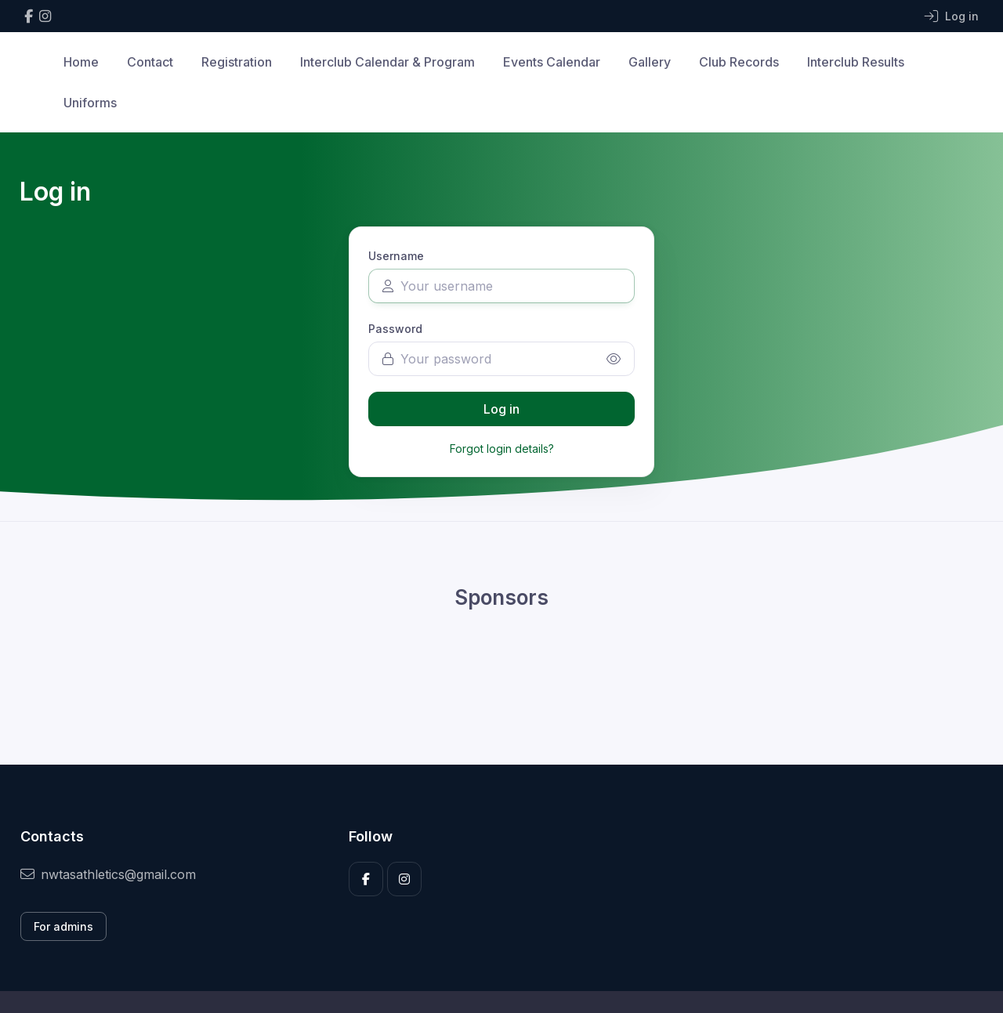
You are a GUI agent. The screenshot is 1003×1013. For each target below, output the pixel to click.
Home (81, 62)
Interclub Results (855, 62)
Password (395, 328)
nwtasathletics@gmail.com (108, 874)
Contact (150, 62)
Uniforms (90, 102)
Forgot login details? (502, 448)
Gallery (649, 62)
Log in (501, 409)
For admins (63, 926)
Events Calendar (551, 62)
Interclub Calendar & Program (387, 62)
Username (396, 255)
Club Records (739, 62)
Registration (236, 62)
